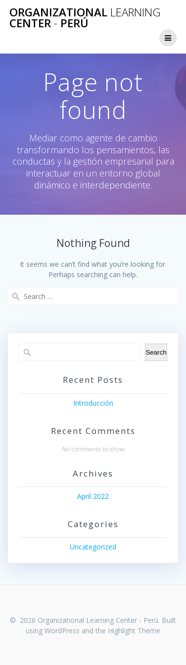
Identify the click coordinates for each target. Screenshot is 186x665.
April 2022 (93, 496)
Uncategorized (93, 546)
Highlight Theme (134, 630)
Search (155, 352)
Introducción (93, 403)
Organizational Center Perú (85, 18)
